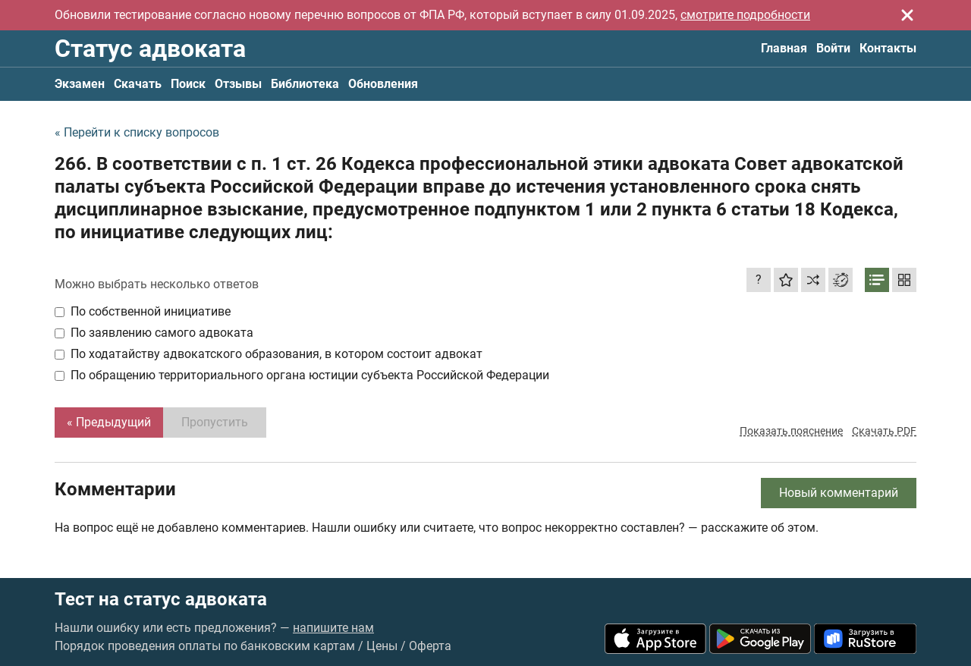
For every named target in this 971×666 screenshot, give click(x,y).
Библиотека (305, 84)
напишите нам (333, 627)
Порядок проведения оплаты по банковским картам (205, 646)
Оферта (430, 646)
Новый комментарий (838, 492)
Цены (382, 646)
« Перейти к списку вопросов (137, 132)
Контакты (887, 48)
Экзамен (80, 84)
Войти (833, 48)
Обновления (383, 84)
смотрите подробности (745, 15)
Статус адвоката (150, 48)
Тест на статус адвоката (161, 599)
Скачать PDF (884, 431)
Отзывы (238, 84)
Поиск (188, 84)
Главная (784, 48)
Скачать (138, 84)
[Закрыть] (907, 15)
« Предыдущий (109, 422)
